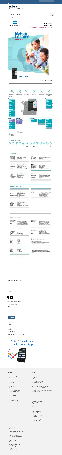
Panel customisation (13, 440)
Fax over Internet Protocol (14, 432)
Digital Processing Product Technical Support (42, 390)
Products (32, 17)
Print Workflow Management (15, 446)
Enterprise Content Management (16, 436)
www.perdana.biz (36, 420)
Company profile (36, 398)
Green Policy (11, 382)
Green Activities (12, 383)
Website (9, 291)
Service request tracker (38, 381)
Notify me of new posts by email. (12, 304)
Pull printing (11, 441)
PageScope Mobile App (13, 442)
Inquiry (9, 3)
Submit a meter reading (38, 383)
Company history (36, 399)
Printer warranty (36, 391)
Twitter (9, 400)
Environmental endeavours (38, 403)
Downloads (26, 1)
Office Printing (27, 17)
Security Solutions (12, 395)
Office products (12, 374)
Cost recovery (12, 427)
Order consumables (37, 382)
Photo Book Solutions (13, 449)
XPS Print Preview (12, 389)
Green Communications (14, 391)
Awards (17, 1)
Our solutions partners (37, 405)
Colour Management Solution (15, 444)
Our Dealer (35, 402)
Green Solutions (12, 385)
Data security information (38, 389)
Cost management (13, 428)
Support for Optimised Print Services (40, 386)
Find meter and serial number (39, 385)
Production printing (13, 376)
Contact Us (13, 1)
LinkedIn (13, 400)
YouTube (16, 400)
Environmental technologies (14, 390)
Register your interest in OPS (39, 387)
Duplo (10, 377)
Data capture (11, 433)
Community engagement (38, 401)
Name (9, 282)
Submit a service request (38, 380)
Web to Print (11, 445)
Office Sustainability (13, 387)
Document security (13, 437)
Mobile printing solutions (14, 439)
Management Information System (16, 448)
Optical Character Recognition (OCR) (16, 431)
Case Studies (11, 392)
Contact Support (36, 378)
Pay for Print (11, 430)
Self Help (35, 374)
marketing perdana (12, 17)
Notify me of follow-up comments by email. (14, 301)
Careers (21, 1)
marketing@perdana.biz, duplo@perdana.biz (17, 334)
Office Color (23, 17)
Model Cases (11, 394)
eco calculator (12, 386)
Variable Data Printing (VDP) (14, 435)
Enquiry (9, 306)
